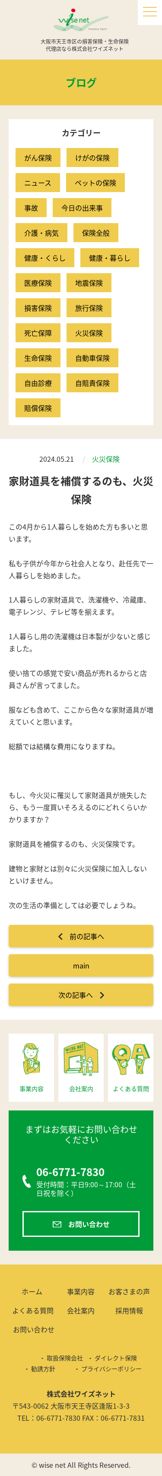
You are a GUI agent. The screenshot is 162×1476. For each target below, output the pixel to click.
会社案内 (81, 1310)
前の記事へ (87, 936)
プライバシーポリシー (111, 1368)
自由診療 (38, 383)
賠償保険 (38, 408)
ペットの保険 (95, 182)
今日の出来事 (82, 207)
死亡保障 (38, 333)
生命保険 (38, 358)
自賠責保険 (92, 383)
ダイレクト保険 (116, 1357)
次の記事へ (75, 995)
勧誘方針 (43, 1368)
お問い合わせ (89, 1224)
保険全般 (96, 232)
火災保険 (89, 333)
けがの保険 (92, 157)
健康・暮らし (109, 257)
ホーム (32, 1291)
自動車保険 (92, 358)
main (81, 965)
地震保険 (89, 283)
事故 (31, 207)
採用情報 (129, 1310)
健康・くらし (45, 257)
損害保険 (38, 308)
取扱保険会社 (65, 1357)
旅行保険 (89, 308)
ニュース (37, 182)
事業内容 (81, 1291)
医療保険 (38, 283)
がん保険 (38, 157)
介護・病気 (41, 232)
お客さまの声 (129, 1291)
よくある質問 (33, 1310)
